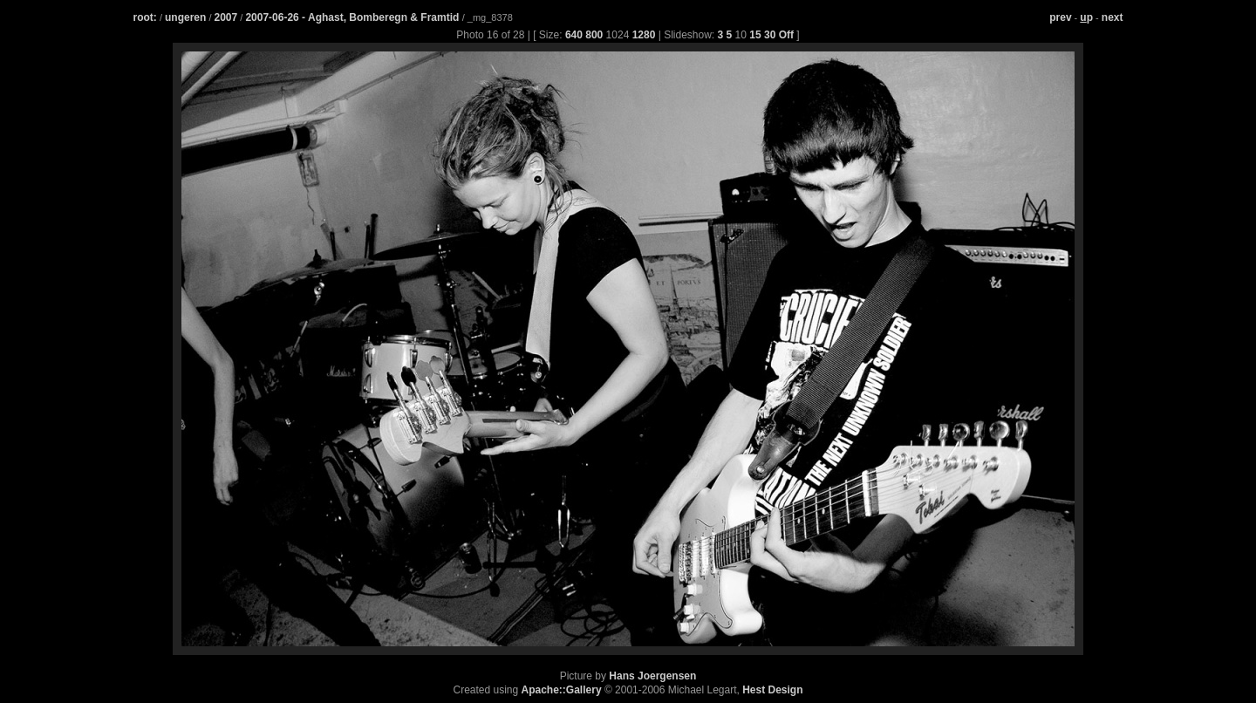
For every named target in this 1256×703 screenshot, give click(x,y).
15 (755, 35)
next (1112, 17)
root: (145, 17)
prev (1060, 17)
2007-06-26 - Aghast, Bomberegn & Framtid (353, 17)
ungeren (185, 17)
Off (786, 35)
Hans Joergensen (652, 676)
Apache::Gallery (562, 690)
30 (769, 35)
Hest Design (772, 690)
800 (594, 35)
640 (574, 35)
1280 (644, 35)
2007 (226, 17)
